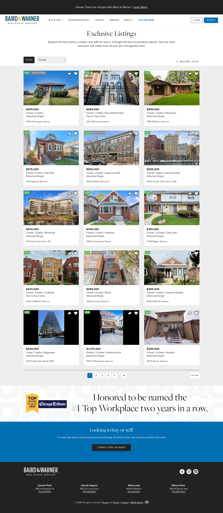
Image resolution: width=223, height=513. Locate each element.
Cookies (125, 502)
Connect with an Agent (111, 447)
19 (124, 375)
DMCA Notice (136, 502)
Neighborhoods (78, 20)
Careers (114, 20)
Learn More (140, 7)
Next (193, 61)
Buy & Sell (55, 20)
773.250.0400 (178, 491)
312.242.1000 (44, 491)
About (128, 20)
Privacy (105, 502)
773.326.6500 (89, 491)
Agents (99, 20)
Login (196, 20)
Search (211, 20)
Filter (29, 59)
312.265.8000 (146, 20)
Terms (116, 502)
